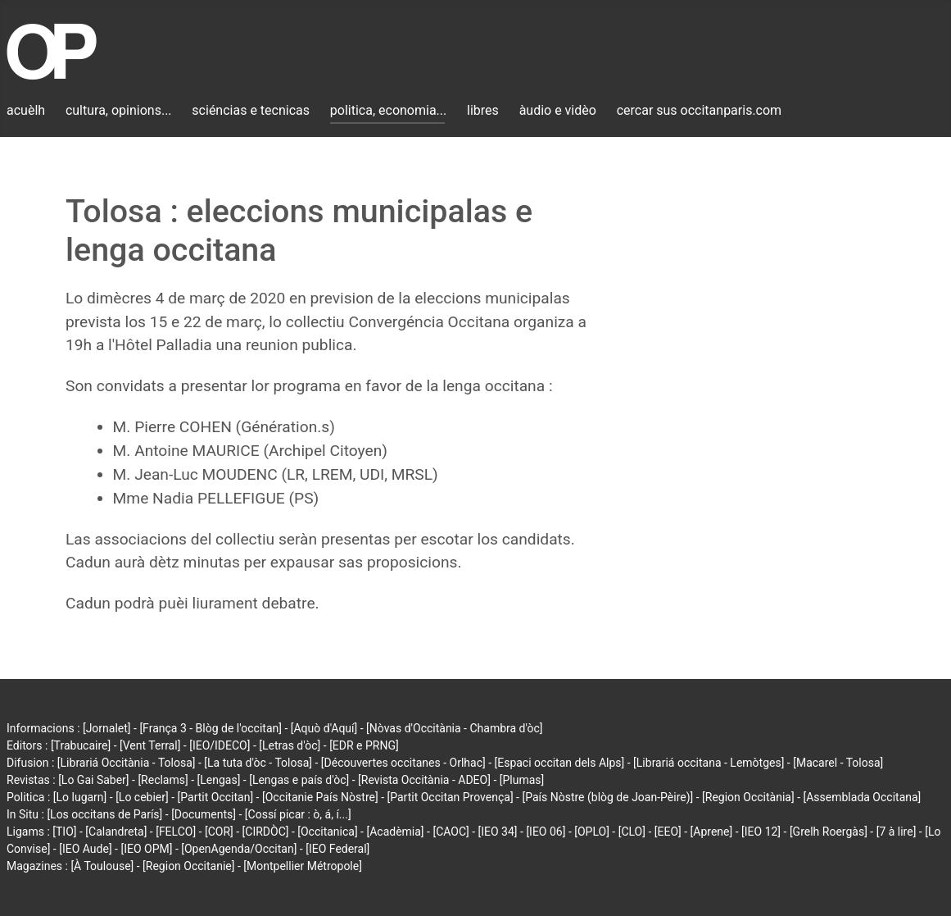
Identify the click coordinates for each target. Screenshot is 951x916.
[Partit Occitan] (216, 797)
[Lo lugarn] (80, 797)
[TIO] (64, 831)
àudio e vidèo (557, 110)
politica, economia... (388, 110)
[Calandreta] (116, 831)
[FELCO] (176, 831)
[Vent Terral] (150, 745)
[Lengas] (219, 779)
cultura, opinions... (119, 110)
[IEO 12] (761, 831)
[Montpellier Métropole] (302, 866)
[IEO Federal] (337, 848)
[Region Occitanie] (188, 866)
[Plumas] (522, 779)
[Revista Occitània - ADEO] (424, 779)
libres (483, 110)
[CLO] (631, 831)
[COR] (219, 831)
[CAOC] (450, 831)
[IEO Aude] (85, 848)
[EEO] (668, 831)
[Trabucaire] (81, 745)
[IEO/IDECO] (219, 745)
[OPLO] (591, 831)
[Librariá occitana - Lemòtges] (708, 762)
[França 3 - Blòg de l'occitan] (210, 728)
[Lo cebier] (142, 797)
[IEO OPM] (146, 848)
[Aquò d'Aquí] (324, 728)
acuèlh (26, 110)
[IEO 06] (545, 831)
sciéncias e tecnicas (251, 110)
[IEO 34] (498, 831)
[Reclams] (163, 779)
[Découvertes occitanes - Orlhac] (403, 762)
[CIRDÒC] (265, 831)
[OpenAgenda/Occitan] (239, 848)
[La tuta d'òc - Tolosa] (258, 762)
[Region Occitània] (748, 797)
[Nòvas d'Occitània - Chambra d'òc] (454, 728)
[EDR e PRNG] (364, 745)
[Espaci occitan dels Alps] (560, 762)
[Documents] (203, 814)
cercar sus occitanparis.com (699, 110)
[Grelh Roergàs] (828, 831)
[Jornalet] (107, 728)
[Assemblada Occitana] (863, 797)
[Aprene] (712, 831)
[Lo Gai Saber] (93, 779)
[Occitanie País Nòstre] (320, 797)
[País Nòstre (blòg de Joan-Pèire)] (607, 797)
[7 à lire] (896, 831)
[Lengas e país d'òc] (299, 779)
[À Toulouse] (102, 866)
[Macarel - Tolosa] (838, 762)
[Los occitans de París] (104, 814)
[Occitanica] (327, 831)
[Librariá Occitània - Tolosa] (126, 762)
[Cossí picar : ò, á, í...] (298, 814)
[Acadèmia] (394, 831)
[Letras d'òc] (289, 745)
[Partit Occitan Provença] (450, 797)
